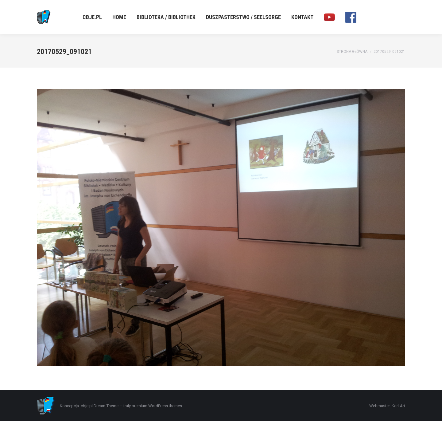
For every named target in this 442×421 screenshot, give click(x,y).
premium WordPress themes (157, 405)
